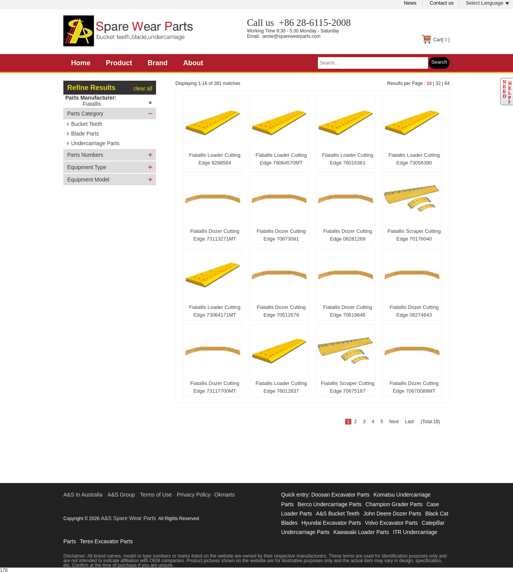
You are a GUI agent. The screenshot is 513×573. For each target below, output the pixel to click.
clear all (143, 88)
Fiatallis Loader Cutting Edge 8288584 (215, 159)
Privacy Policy (194, 495)
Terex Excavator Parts (106, 541)
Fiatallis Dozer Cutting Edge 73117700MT (214, 387)
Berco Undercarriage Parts (329, 504)
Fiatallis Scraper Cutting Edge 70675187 (347, 387)
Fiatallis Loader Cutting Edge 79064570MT (281, 159)
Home (80, 63)
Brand (158, 63)
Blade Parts (85, 134)
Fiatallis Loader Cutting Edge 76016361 (348, 159)
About (193, 63)
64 (447, 83)
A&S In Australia (82, 495)
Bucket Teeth (86, 124)
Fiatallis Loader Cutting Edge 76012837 (281, 387)
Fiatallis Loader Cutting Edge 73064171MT (215, 311)
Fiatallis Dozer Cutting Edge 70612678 (281, 311)
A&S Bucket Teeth (338, 513)
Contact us (442, 3)
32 (437, 83)
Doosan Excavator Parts (340, 495)
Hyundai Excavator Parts (331, 523)
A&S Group (121, 495)
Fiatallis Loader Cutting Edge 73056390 (414, 159)
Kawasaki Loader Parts (361, 532)
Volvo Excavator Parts (391, 523)
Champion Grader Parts (394, 504)
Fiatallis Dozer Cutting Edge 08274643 (413, 311)
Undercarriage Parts (95, 143)
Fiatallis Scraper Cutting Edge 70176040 (414, 235)
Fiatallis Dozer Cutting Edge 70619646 (347, 311)
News (410, 3)
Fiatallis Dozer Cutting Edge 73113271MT (214, 235)
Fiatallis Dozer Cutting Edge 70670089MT (413, 387)
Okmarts (224, 495)
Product (119, 63)
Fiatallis (92, 104)
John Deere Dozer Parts (392, 513)
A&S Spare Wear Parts (128, 518)
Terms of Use (156, 495)
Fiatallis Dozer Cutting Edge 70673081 (281, 235)
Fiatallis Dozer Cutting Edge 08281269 (347, 235)
